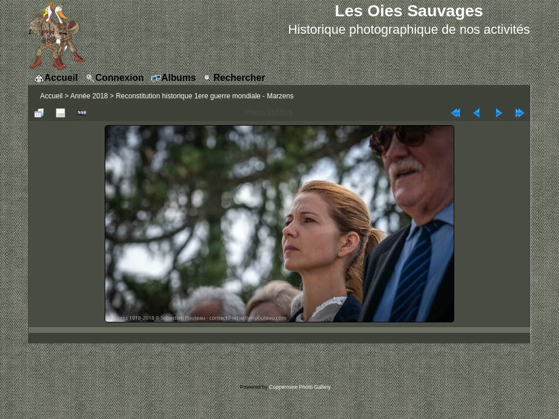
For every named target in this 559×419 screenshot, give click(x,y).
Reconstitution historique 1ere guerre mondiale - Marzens (205, 96)
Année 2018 (89, 96)
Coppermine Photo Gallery (299, 387)
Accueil (51, 96)
